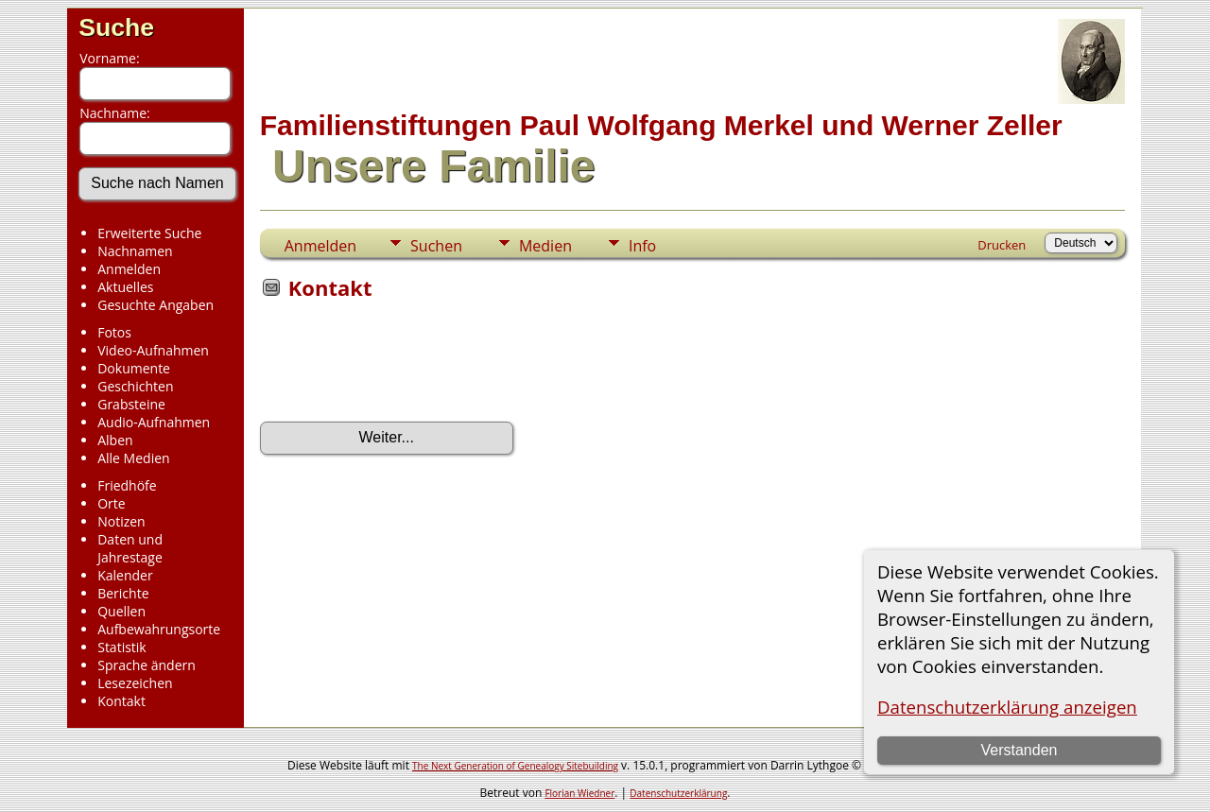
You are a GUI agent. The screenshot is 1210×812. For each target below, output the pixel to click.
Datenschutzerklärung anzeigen (1007, 706)
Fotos (114, 332)
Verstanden (1018, 750)
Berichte (122, 593)
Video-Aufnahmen (153, 350)
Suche (116, 27)
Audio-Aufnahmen (153, 422)
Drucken (1001, 244)
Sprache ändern (146, 665)
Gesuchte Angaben (155, 305)
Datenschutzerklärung (678, 793)
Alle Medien (133, 458)
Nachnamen (134, 251)
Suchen (436, 245)
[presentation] (403, 367)
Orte (111, 503)
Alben (114, 440)
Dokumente (133, 368)
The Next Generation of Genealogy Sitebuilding (515, 765)
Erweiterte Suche (149, 233)
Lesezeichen (134, 683)
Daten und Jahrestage (130, 548)
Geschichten (135, 386)
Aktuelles (125, 287)
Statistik (122, 647)
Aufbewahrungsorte (158, 629)
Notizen (121, 521)
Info (642, 245)
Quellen (121, 611)
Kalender (124, 575)
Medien (545, 245)
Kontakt (121, 701)
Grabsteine (131, 404)
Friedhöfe (127, 485)
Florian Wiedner (579, 793)
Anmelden (129, 269)
